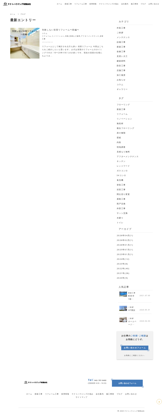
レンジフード (123, 165)
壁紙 (119, 137)
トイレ (120, 222)
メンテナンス (123, 37)
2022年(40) (123, 268)
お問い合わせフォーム (135, 348)
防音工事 (121, 65)
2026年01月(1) (125, 244)
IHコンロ (121, 175)
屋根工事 (121, 198)
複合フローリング (125, 128)
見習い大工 (122, 56)
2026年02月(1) (125, 240)
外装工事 (121, 27)
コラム (120, 84)
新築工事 (121, 46)
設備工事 (121, 42)
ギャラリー (122, 89)
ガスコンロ (122, 170)
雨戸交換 (121, 203)
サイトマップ (81, 397)
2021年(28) (123, 273)
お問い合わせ (131, 394)
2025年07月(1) (125, 249)
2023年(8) (122, 263)
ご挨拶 (120, 32)
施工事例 (110, 394)
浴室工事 (121, 189)
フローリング (123, 104)
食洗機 (120, 180)
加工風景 (121, 75)
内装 (119, 142)
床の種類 (121, 132)
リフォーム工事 (52, 394)
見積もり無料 (123, 151)
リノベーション (124, 118)
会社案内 (100, 394)
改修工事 (121, 51)
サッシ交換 (122, 213)
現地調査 (121, 147)
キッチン (121, 161)
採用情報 (65, 394)
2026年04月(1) (125, 235)
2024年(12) (123, 259)
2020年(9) (122, 277)
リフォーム (122, 114)
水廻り (120, 217)
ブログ (120, 394)
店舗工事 (121, 70)
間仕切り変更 (123, 194)
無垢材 (120, 123)
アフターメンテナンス (128, 156)
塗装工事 (121, 184)
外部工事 (121, 208)
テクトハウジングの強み (82, 394)
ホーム (13, 14)
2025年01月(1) (125, 254)
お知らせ (121, 79)
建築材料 (121, 60)
